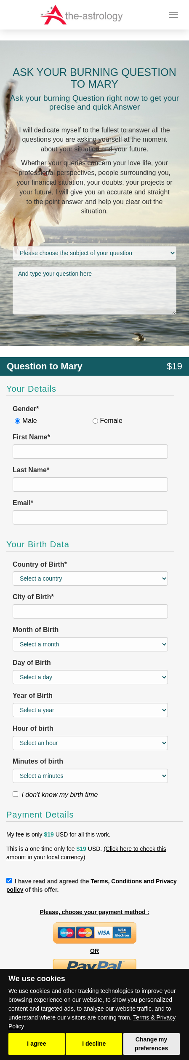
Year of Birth (33, 695)
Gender (26, 408)
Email (23, 502)
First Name (31, 437)
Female (111, 420)
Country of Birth (40, 564)
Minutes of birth (38, 761)
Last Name (31, 470)
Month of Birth (36, 629)
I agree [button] (36, 1043)
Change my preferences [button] (151, 1044)
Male (29, 420)
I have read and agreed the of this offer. (91, 885)
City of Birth (33, 596)
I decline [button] (94, 1043)
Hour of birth (33, 728)
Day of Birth (32, 662)
